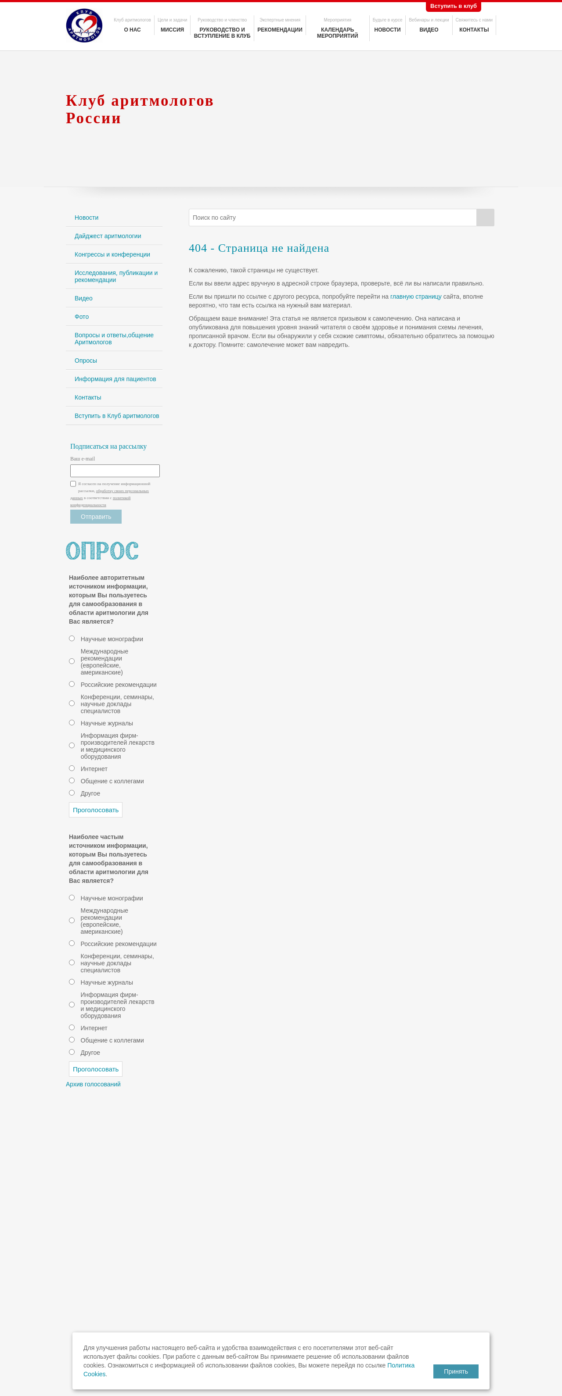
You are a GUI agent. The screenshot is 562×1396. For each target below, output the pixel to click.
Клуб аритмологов (132, 20)
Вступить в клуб (453, 6)
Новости (388, 30)
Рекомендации (280, 30)
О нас (132, 30)
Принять (456, 1371)
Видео (428, 30)
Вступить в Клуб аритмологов (117, 415)
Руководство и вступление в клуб (222, 33)
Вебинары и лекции (429, 20)
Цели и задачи (172, 20)
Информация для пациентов (115, 378)
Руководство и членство (222, 20)
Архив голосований (93, 1084)
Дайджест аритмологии (108, 235)
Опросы (86, 360)
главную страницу (416, 296)
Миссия (172, 30)
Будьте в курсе (388, 20)
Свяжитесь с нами (474, 20)
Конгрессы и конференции (112, 254)
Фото (82, 316)
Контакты (474, 30)
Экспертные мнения (279, 20)
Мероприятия (337, 20)
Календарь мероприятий (337, 33)
